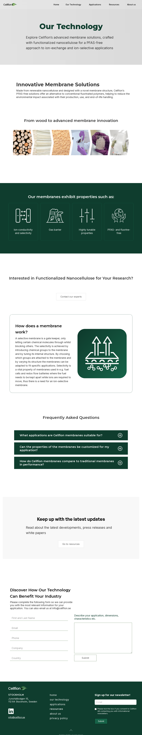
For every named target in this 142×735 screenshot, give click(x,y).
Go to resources (71, 544)
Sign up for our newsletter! (112, 695)
